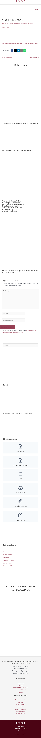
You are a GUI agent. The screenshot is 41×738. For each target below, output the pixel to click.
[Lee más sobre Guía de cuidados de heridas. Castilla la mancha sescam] (20, 95)
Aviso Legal (20, 726)
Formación (6, 557)
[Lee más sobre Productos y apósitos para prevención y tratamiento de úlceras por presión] (20, 242)
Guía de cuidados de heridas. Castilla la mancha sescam (20, 123)
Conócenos (20, 683)
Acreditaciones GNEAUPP (20, 687)
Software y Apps (7, 563)
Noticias (5, 552)
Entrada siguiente (33, 57)
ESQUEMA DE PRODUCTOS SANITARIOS (17, 150)
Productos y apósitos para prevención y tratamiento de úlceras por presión (20, 271)
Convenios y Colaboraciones (20, 690)
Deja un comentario (7, 23)
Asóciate (20, 685)
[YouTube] (24, 1)
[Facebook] (16, 1)
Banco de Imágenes (8, 560)
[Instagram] (22, 1)
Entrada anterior (7, 57)
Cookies (20, 731)
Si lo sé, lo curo (7, 554)
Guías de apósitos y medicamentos (23, 23)
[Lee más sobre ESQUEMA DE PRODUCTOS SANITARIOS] (20, 138)
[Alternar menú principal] (35, 10)
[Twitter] (19, 1)
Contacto (20, 692)
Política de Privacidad (20, 728)
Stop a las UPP (7, 565)
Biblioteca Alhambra (8, 549)
